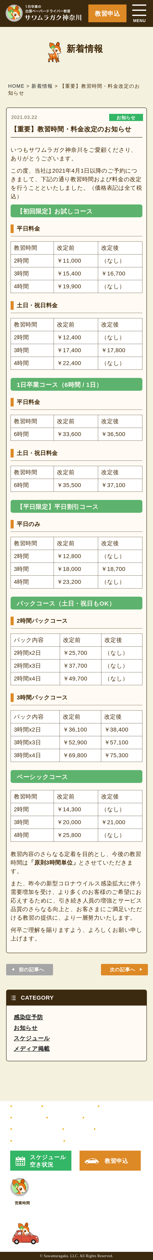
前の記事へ (31, 969)
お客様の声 (100, 1118)
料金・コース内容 (65, 1106)
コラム (74, 1129)
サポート (60, 1118)
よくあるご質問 (33, 1129)
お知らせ (126, 117)
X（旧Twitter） (88, 1141)
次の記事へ (122, 969)
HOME (22, 1106)
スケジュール (32, 1038)
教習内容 (25, 1118)
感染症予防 (28, 1017)
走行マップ (111, 1129)
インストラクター (123, 1106)
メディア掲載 (32, 1049)
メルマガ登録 (33, 1141)
